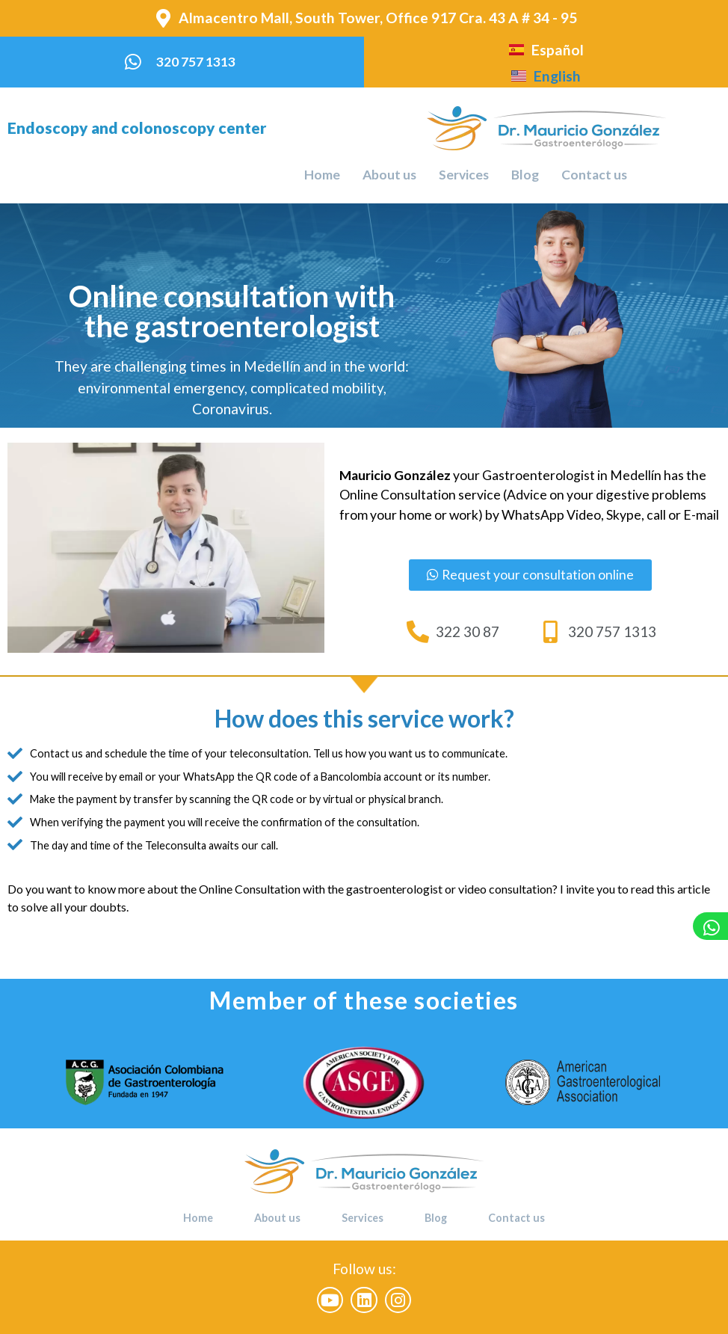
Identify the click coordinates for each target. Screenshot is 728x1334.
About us (389, 174)
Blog (525, 174)
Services (464, 174)
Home (322, 174)
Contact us (594, 174)
